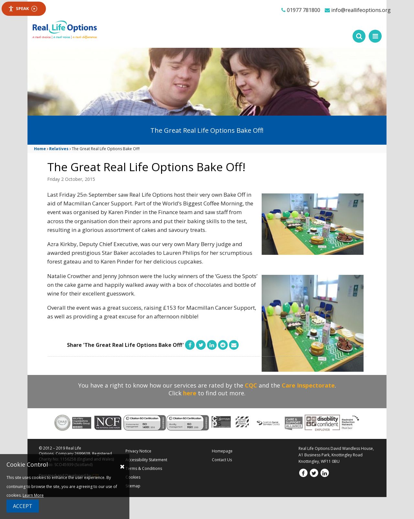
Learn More (33, 495)
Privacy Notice (138, 451)
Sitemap (132, 486)
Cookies (132, 477)
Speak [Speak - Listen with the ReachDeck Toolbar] (22, 8)
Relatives (59, 148)
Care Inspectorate (308, 385)
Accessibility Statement (146, 459)
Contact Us (222, 459)
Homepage (222, 451)
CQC (251, 385)
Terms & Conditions (143, 468)
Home (40, 148)
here (189, 393)
